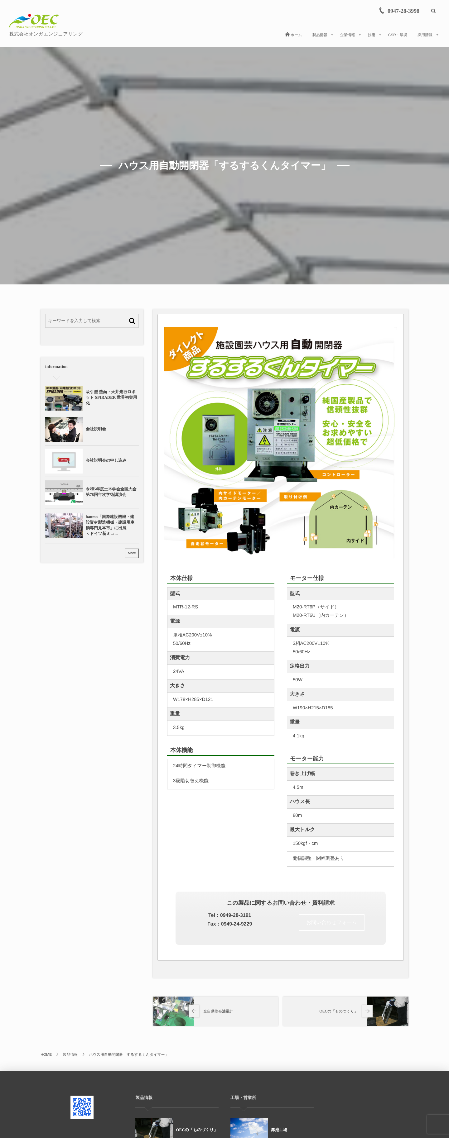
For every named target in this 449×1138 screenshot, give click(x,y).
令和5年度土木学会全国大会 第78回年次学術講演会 (112, 492)
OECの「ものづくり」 (197, 1129)
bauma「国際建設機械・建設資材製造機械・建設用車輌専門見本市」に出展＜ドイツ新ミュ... (110, 525)
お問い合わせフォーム (331, 922)
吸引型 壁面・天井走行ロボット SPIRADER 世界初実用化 (111, 397)
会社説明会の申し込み (106, 460)
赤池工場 (279, 1129)
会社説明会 (96, 428)
